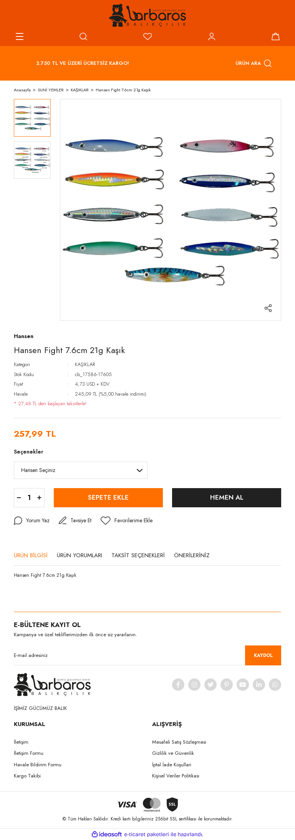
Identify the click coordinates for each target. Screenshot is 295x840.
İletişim (21, 742)
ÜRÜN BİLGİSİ (31, 555)
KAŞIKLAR (85, 364)
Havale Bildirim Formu (37, 764)
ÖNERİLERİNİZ (192, 555)
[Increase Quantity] (39, 497)
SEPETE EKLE (108, 497)
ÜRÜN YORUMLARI (79, 555)
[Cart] (275, 36)
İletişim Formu (28, 753)
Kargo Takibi (27, 775)
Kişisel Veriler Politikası (175, 775)
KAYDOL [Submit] (263, 655)
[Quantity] (29, 497)
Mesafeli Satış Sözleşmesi (179, 742)
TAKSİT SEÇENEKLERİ (138, 555)
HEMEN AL (227, 497)
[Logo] (147, 15)
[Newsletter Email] (147, 655)
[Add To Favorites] (126, 521)
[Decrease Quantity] (19, 497)
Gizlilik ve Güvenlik (173, 753)
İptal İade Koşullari (171, 764)
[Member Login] (211, 36)
